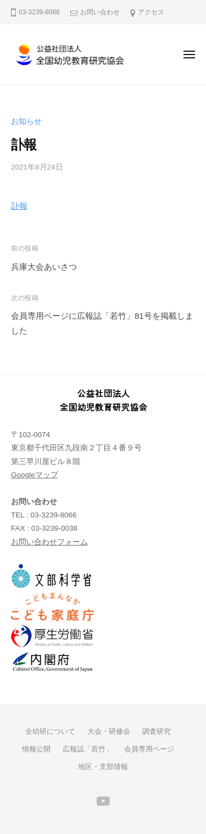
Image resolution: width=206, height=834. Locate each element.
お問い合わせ (100, 12)
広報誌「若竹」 (88, 749)
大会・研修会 (108, 731)
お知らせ (26, 121)
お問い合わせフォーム (49, 542)
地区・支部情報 (103, 766)
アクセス (151, 12)
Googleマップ (34, 475)
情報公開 (36, 749)
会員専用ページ (149, 749)
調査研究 (156, 731)
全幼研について (50, 731)
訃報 (19, 205)
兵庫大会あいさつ (44, 266)
